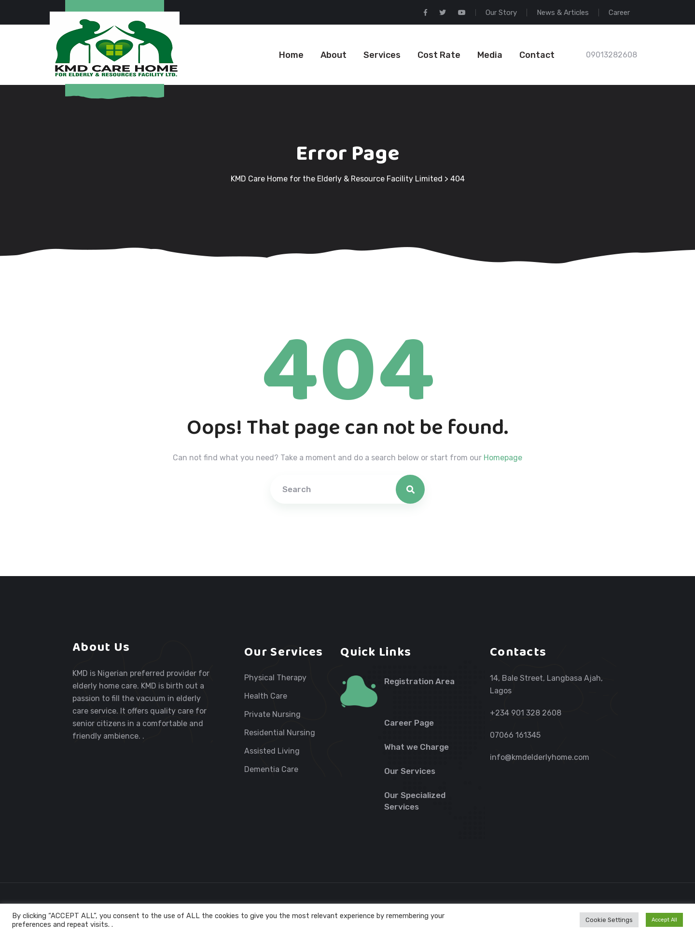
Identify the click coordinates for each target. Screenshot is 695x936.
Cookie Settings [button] (609, 919)
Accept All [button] (664, 920)
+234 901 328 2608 (525, 712)
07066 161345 (515, 735)
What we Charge (416, 747)
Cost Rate (438, 55)
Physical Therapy (275, 678)
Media (489, 55)
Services (382, 55)
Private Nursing (272, 714)
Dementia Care (271, 769)
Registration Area (419, 681)
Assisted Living (272, 751)
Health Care (265, 696)
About (333, 55)
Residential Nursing (279, 733)
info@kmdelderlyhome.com (539, 757)
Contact (537, 55)
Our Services (409, 771)
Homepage (503, 457)
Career (619, 12)
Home (291, 55)
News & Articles (563, 12)
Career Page (409, 723)
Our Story (501, 12)
